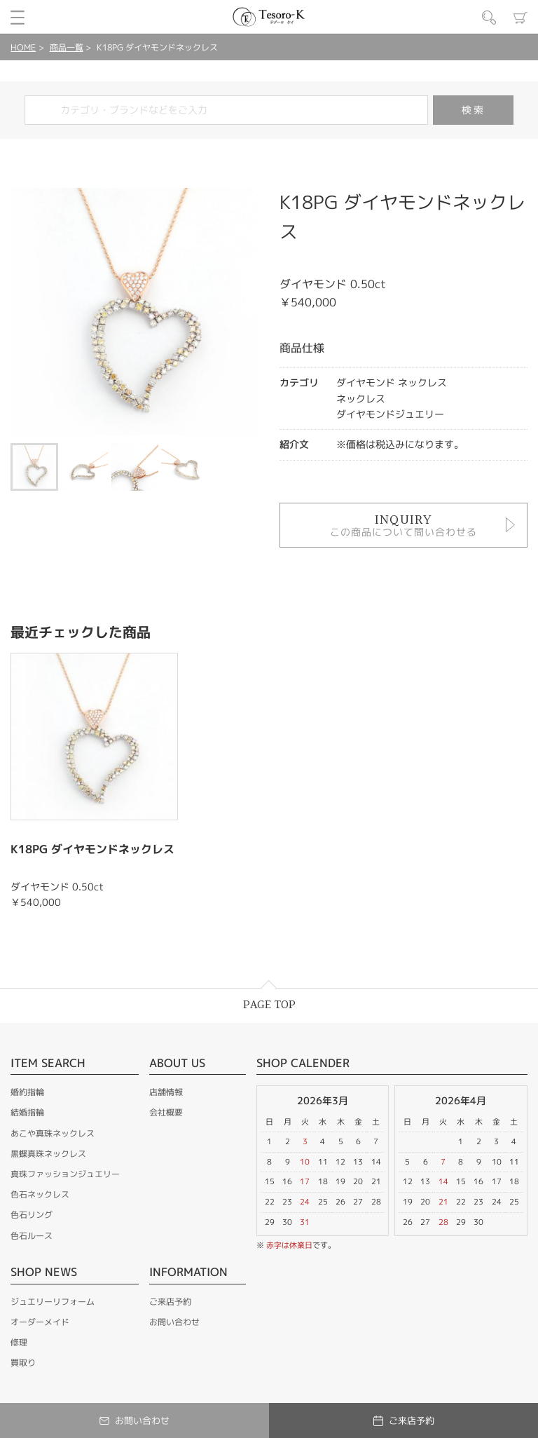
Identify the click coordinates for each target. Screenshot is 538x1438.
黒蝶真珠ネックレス (48, 1154)
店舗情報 (166, 1092)
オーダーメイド (40, 1322)
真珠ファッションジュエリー (65, 1174)
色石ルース (32, 1236)
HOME (23, 47)
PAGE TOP (269, 1005)
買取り (23, 1363)
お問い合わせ (174, 1322)
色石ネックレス (40, 1194)
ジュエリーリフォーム (53, 1302)
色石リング (32, 1215)
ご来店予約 (170, 1302)
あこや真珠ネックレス (53, 1133)
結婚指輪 (27, 1112)
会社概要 (166, 1112)
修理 (19, 1342)
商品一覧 (66, 47)
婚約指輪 (27, 1092)
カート (520, 18)
